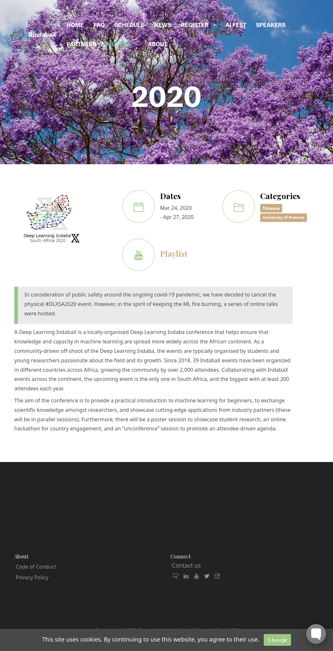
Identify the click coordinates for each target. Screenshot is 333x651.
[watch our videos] (196, 576)
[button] (217, 25)
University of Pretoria (284, 217)
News (162, 25)
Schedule (129, 25)
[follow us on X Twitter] (206, 576)
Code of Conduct (36, 566)
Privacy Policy (32, 577)
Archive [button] (118, 44)
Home (75, 25)
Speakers (271, 25)
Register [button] (194, 25)
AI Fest (236, 25)
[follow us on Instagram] (217, 576)
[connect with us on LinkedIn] (186, 576)
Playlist (174, 253)
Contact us (186, 565)
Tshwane (271, 208)
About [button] (157, 44)
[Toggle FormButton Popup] (316, 634)
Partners (81, 44)
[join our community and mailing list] (175, 576)
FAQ (99, 25)
